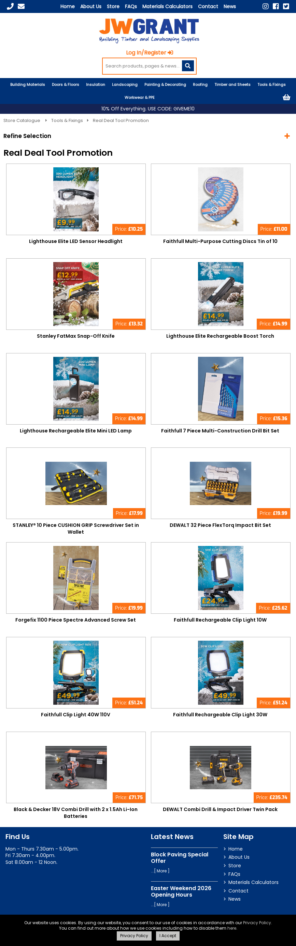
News (230, 6)
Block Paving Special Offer (179, 858)
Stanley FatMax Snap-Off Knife (76, 336)
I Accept (167, 936)
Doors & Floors (65, 84)
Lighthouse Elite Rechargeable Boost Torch (220, 336)
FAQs (131, 6)
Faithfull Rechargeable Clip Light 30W (220, 714)
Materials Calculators (167, 6)
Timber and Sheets (232, 84)
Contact (208, 6)
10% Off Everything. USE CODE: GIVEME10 (148, 109)
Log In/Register (149, 53)
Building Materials (27, 84)
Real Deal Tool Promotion (121, 120)
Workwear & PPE (140, 97)
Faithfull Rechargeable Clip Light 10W (220, 619)
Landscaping (125, 84)
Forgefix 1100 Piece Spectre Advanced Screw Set (75, 619)
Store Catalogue (22, 120)
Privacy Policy (257, 923)
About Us (90, 6)
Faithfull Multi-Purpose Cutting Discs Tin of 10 (220, 241)
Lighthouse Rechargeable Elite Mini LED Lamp (76, 430)
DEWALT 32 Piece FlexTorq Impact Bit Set (220, 525)
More (162, 871)
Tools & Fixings (271, 84)
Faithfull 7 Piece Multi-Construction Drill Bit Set (220, 430)
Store (113, 6)
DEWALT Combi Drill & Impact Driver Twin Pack (220, 809)
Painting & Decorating (165, 84)
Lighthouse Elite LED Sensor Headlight (76, 241)
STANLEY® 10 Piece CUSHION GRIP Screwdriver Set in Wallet (76, 528)
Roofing (200, 84)
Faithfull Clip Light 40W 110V (75, 714)
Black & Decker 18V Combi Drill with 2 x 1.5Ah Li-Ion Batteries (76, 813)
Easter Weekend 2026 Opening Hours (181, 891)
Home (67, 6)
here (231, 928)
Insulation (95, 84)
